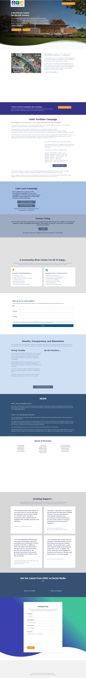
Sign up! (43, 325)
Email (14, 305)
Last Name (15, 316)
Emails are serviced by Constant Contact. (47, 322)
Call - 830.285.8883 (68, 3)
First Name (15, 311)
